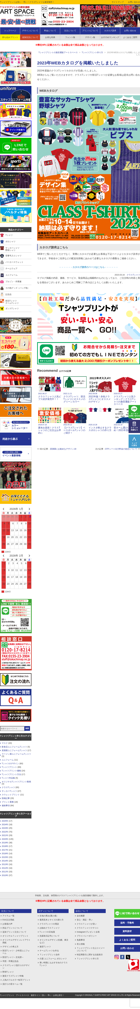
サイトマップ (118, 2)
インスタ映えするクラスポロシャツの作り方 (100, 419)
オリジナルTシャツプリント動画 (16, 781)
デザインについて (30, 30)
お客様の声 (7, 924)
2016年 (5, 853)
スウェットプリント (11, 794)
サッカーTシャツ (9, 791)
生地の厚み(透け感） (49, 916)
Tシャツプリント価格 (11, 770)
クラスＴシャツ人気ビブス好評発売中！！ (49, 388)
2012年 (5, 868)
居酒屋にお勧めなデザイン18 (63, 449)
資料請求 (127, 931)
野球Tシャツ (8, 972)
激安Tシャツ (45, 946)
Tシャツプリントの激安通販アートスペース (58, 52)
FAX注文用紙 (8, 920)
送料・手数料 (127, 923)
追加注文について (30, 37)
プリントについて (90, 30)
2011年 (5, 871)
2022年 (5, 832)
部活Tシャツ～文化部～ (13, 957)
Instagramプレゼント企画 (88, 932)
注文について (70, 30)
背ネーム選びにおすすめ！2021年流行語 (125, 419)
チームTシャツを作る (49, 950)
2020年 (5, 839)
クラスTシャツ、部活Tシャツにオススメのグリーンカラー (75, 389)
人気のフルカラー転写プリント (16, 980)
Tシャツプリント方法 (11, 774)
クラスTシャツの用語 (49, 924)
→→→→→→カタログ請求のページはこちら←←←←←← (88, 267)
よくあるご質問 (127, 940)
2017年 (5, 850)
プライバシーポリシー (87, 936)
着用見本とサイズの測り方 (52, 920)
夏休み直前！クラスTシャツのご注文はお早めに (49, 420)
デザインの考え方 (10, 946)
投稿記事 (6, 798)
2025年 (5, 821)
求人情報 (81, 944)
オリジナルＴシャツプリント (15, 936)
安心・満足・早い (85, 920)
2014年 (5, 861)
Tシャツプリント (9, 767)
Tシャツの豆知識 (47, 932)
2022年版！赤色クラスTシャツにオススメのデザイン (100, 389)
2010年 (5, 875)
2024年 (5, 824)
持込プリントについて (12, 928)
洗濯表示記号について (50, 936)
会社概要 (81, 916)
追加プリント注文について (14, 932)
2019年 (5, 842)
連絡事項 (6, 805)
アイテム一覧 (8, 916)
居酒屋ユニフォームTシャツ (14, 750)
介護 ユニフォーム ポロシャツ (53, 958)
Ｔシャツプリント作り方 (88, 958)
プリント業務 (8, 802)
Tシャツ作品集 (8, 778)
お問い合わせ (134, 2)
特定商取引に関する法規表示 (90, 954)
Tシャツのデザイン (10, 763)
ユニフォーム (8, 760)
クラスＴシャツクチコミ (88, 928)
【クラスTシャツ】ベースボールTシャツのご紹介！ (75, 420)
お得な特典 (50, 37)
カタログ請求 (110, 30)
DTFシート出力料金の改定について (121, 449)
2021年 (5, 835)
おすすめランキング (110, 37)
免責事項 (81, 940)
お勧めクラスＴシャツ (50, 928)
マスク (5, 743)
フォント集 (70, 37)
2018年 (5, 846)
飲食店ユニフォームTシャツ (14, 747)
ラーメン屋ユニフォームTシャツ (16, 754)
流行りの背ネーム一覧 (12, 984)
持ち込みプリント (10, 37)
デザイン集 (90, 37)
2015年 (5, 857)
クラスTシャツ (133, 275)
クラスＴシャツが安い (87, 924)
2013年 (5, 864)
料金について (50, 30)
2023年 (5, 828)
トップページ (10, 30)
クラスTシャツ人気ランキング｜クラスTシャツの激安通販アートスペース (125, 390)
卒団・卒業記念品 (10, 961)
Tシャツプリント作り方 (92, 52)
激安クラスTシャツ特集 (13, 976)
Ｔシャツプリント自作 (50, 954)
